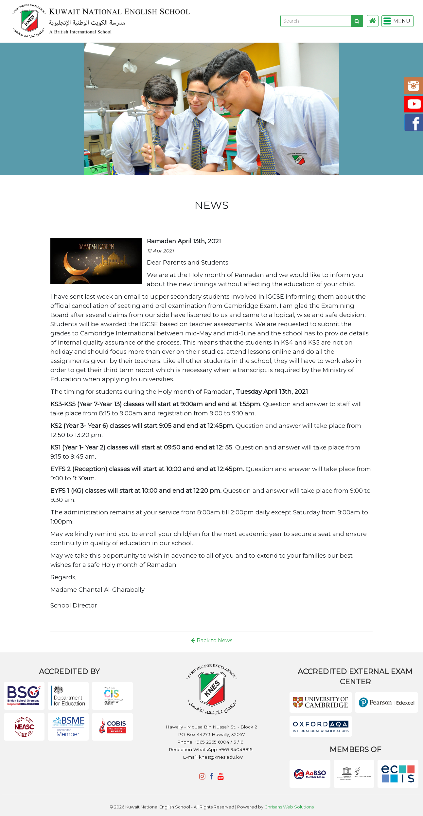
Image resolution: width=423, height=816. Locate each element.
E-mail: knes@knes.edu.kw (213, 757)
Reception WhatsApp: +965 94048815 (211, 749)
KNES (196, 21)
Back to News (211, 640)
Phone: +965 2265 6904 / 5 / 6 (210, 742)
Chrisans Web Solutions (289, 806)
